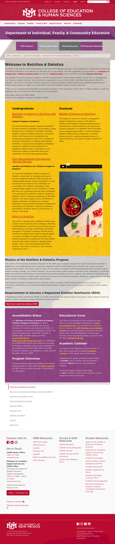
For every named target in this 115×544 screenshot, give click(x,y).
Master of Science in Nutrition (77, 113)
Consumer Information (85, 534)
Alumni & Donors (55, 23)
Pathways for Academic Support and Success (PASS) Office (96, 452)
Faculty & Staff (41, 23)
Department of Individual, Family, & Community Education (57, 33)
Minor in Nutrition (23, 216)
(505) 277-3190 (13, 476)
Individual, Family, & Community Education (57, 56)
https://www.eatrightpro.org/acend (27, 341)
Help (75, 2)
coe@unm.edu (13, 458)
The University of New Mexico (17, 2)
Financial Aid (38, 451)
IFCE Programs (26, 46)
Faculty (13, 420)
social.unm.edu (88, 528)
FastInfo (36, 448)
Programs (21, 23)
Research (67, 23)
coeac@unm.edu (14, 481)
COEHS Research (66, 445)
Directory (66, 2)
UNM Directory (39, 445)
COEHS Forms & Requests (96, 481)
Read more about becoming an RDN (21, 304)
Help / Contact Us (18, 492)
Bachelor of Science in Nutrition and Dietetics (34, 115)
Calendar (77, 23)
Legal (90, 531)
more (83, 2)
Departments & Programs (32, 56)
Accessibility (81, 531)
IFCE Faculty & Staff (48, 46)
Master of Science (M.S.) (28, 74)
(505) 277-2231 (13, 455)
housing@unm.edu (75, 338)
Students (30, 23)
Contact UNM (98, 531)
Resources (14, 425)
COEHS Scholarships (94, 458)
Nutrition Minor (16, 406)
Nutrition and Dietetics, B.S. (21, 396)
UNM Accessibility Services (44, 457)
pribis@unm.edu (47, 366)
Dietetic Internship (95, 74)
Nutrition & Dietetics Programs (22, 387)
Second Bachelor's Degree (21, 401)
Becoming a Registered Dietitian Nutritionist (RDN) (31, 392)
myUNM (57, 2)
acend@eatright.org (20, 338)
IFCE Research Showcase (91, 46)
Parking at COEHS (15, 502)
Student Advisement (94, 467)
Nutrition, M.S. (16, 411)
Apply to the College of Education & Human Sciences (95, 444)
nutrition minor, (56, 74)
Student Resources (70, 46)
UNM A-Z (48, 2)
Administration (9, 23)
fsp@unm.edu (12, 488)
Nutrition (76, 56)
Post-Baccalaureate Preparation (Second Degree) (31, 160)
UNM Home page (40, 442)
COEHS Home (16, 56)
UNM (8, 56)
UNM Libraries (39, 460)
